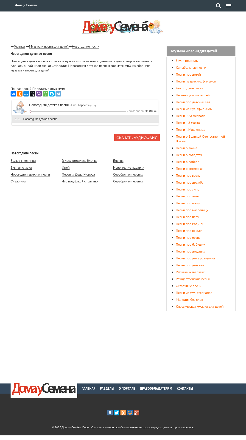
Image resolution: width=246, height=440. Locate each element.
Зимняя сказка (21, 167)
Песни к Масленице (190, 129)
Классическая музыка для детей (200, 306)
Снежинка (18, 181)
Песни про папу (187, 217)
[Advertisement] (201, 346)
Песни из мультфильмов (194, 109)
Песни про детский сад (193, 102)
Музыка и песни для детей (49, 46)
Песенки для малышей (193, 95)
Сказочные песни (188, 286)
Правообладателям (156, 388)
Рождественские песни (193, 279)
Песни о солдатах (189, 155)
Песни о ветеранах (189, 168)
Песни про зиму (187, 189)
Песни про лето (187, 196)
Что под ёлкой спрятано (80, 181)
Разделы (107, 388)
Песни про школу (189, 231)
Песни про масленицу (192, 210)
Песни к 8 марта (188, 123)
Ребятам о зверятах (190, 272)
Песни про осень (188, 237)
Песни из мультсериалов (194, 293)
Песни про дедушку (190, 251)
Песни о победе (187, 162)
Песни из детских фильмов (196, 81)
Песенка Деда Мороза (78, 174)
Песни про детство (190, 265)
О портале (127, 388)
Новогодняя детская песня (30, 174)
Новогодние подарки (128, 167)
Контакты (185, 388)
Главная (19, 46)
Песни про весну (188, 175)
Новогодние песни (85, 46)
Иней (66, 167)
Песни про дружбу (190, 182)
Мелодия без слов (189, 299)
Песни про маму (188, 203)
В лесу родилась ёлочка (79, 160)
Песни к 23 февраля (190, 116)
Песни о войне (186, 148)
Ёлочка (118, 160)
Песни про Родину (189, 224)
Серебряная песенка (128, 174)
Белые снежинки (23, 160)
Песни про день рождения (195, 258)
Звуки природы (187, 60)
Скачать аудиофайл (137, 137)
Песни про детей (188, 74)
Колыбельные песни (191, 67)
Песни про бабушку (190, 244)
